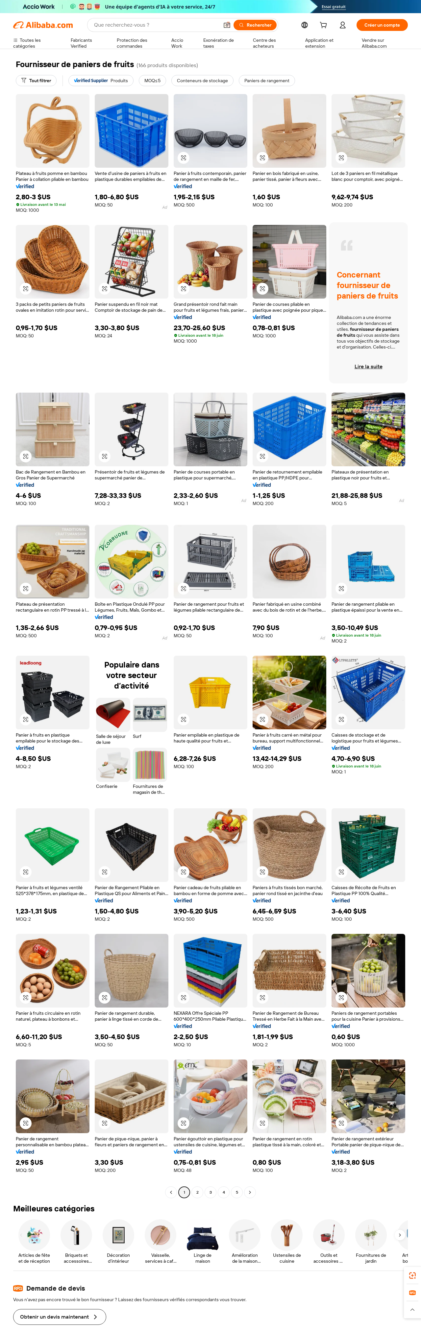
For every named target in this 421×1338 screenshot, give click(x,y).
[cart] (325, 26)
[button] (183, 158)
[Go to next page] (250, 1192)
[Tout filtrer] (36, 80)
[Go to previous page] (171, 1192)
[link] (412, 1275)
